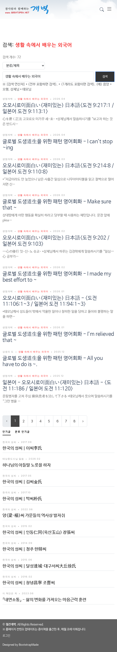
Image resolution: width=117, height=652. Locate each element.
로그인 (6, 635)
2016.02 (26, 576)
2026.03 (59, 159)
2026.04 (59, 98)
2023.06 (28, 593)
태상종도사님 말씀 (13, 458)
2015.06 (26, 559)
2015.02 (26, 526)
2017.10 (26, 492)
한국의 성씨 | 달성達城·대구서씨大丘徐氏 (39, 566)
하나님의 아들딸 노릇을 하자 (27, 465)
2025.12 (59, 351)
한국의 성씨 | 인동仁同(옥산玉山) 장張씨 (39, 532)
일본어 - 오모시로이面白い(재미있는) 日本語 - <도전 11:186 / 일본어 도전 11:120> (57, 386)
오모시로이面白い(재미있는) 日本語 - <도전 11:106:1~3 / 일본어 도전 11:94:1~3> (50, 301)
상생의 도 (9, 351)
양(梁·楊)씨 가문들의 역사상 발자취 (34, 515)
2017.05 (26, 475)
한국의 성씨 (9, 442)
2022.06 (27, 509)
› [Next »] (83, 421)
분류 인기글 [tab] (22, 431)
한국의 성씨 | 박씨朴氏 (22, 498)
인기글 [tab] (7, 431)
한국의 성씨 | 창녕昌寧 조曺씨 (29, 582)
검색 (104, 76)
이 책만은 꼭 (10, 593)
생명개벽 (8, 98)
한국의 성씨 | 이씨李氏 (22, 448)
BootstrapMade (29, 644)
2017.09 (26, 442)
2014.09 (26, 543)
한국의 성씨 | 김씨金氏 (22, 482)
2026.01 (58, 291)
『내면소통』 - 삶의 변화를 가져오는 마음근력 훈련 (44, 599)
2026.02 (59, 231)
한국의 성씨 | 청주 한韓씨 (24, 549)
